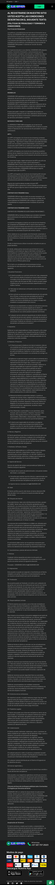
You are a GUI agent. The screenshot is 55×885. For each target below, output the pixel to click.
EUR (16, 1)
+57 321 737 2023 (39, 845)
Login (39, 6)
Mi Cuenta (9, 1)
